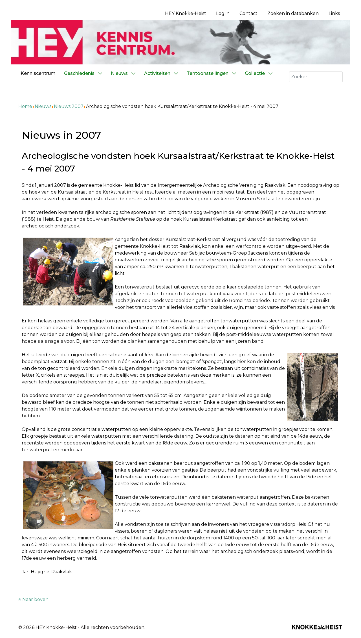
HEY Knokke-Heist (185, 13)
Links (334, 13)
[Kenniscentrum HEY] (180, 42)
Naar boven (33, 599)
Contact (248, 13)
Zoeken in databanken (293, 13)
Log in (223, 13)
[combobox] (316, 76)
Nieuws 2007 (68, 106)
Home (25, 106)
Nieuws (43, 106)
